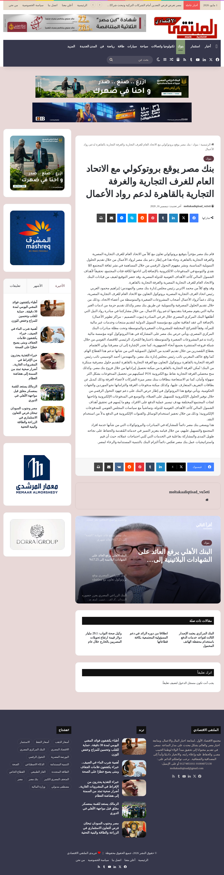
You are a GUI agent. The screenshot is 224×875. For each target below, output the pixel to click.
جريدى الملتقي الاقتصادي (82, 853)
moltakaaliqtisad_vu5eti (197, 206)
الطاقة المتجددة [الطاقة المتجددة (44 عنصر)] (60, 771)
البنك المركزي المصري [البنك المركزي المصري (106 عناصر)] (32, 749)
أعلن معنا (67, 5)
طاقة (121, 46)
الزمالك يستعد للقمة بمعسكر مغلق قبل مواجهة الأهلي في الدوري (100, 808)
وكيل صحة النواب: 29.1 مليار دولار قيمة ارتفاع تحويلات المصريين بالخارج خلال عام (104, 637)
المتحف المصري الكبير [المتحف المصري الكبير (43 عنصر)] (56, 779)
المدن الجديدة (88, 46)
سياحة (144, 46)
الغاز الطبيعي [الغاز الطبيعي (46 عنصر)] (38, 771)
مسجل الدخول (187, 683)
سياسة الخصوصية (32, 5)
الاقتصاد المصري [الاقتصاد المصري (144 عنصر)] (60, 749)
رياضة (111, 46)
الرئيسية (82, 5)
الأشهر (37, 286)
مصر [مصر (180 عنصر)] (20, 779)
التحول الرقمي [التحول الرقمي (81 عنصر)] (37, 756)
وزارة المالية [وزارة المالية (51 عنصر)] (38, 786)
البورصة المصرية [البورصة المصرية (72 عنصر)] (60, 756)
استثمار (195, 46)
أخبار (208, 46)
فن (102, 46)
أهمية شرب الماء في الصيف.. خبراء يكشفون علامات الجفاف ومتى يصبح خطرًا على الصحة (24, 338)
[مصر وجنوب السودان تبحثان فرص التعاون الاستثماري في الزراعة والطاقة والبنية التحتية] (52, 414)
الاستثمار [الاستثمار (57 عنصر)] (25, 742)
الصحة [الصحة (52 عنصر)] (15, 764)
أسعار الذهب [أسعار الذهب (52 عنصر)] (62, 742)
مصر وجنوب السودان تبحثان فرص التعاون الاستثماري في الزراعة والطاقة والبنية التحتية (23, 417)
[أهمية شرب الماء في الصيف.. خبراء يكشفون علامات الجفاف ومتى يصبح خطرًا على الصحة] (52, 335)
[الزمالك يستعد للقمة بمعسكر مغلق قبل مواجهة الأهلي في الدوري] (52, 392)
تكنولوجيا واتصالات (163, 46)
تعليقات (15, 286)
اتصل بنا (53, 5)
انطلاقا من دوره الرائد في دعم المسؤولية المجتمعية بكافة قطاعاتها (149, 637)
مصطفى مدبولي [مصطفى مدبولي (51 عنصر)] (60, 786)
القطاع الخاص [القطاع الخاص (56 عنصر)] (17, 771)
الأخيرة (60, 286)
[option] (148, 559)
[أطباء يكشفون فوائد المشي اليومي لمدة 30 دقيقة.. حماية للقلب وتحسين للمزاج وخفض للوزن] (52, 308)
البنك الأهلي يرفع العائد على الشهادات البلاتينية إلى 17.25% (175, 556)
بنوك (181, 46)
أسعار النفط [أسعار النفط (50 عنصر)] (42, 742)
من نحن (13, 5)
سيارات (132, 46)
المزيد (71, 46)
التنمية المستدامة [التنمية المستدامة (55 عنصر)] (59, 764)
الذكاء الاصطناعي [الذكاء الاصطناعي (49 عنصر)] (34, 764)
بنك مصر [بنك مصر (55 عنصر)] (33, 779)
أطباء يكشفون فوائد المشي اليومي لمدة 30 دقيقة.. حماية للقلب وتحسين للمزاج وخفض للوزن (24, 311)
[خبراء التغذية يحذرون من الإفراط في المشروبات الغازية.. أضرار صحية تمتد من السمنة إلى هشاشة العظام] (52, 361)
